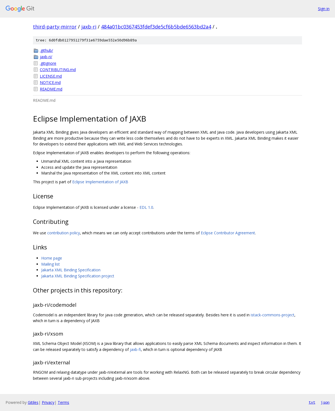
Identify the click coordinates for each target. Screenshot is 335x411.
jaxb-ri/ (46, 56)
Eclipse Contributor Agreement (228, 232)
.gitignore (48, 63)
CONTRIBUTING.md (58, 69)
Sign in (324, 8)
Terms (63, 402)
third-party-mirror (55, 26)
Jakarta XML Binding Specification (71, 269)
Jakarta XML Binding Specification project (77, 275)
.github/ (46, 50)
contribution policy (63, 232)
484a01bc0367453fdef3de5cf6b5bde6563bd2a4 (156, 26)
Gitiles (33, 402)
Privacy (48, 402)
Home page (51, 258)
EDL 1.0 (146, 207)
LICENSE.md (51, 76)
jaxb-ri (88, 26)
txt (312, 402)
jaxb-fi (135, 349)
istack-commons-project (272, 314)
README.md (51, 89)
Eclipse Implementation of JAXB (100, 181)
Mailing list (50, 264)
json (325, 402)
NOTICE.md (50, 82)
